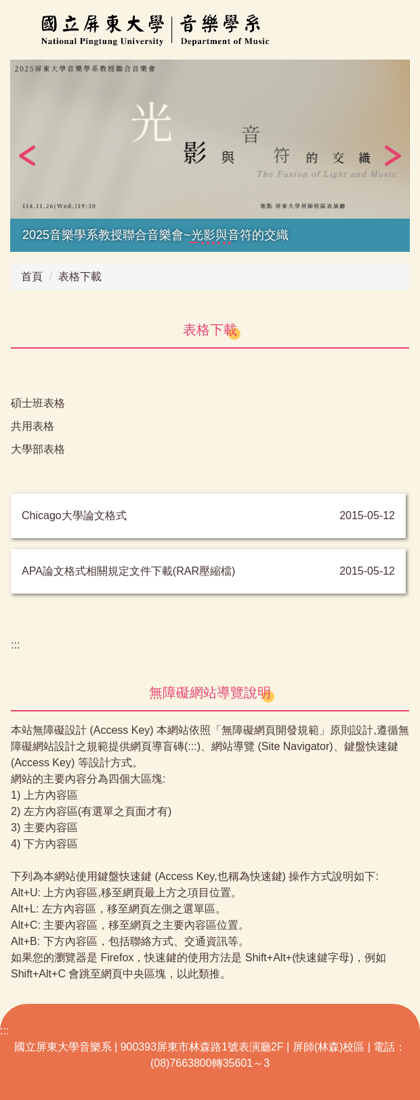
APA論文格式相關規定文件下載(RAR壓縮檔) (128, 571)
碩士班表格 (38, 403)
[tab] (194, 242)
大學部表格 (38, 449)
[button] (27, 156)
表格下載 (80, 276)
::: (15, 645)
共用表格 (32, 426)
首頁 (32, 276)
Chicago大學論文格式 (74, 515)
